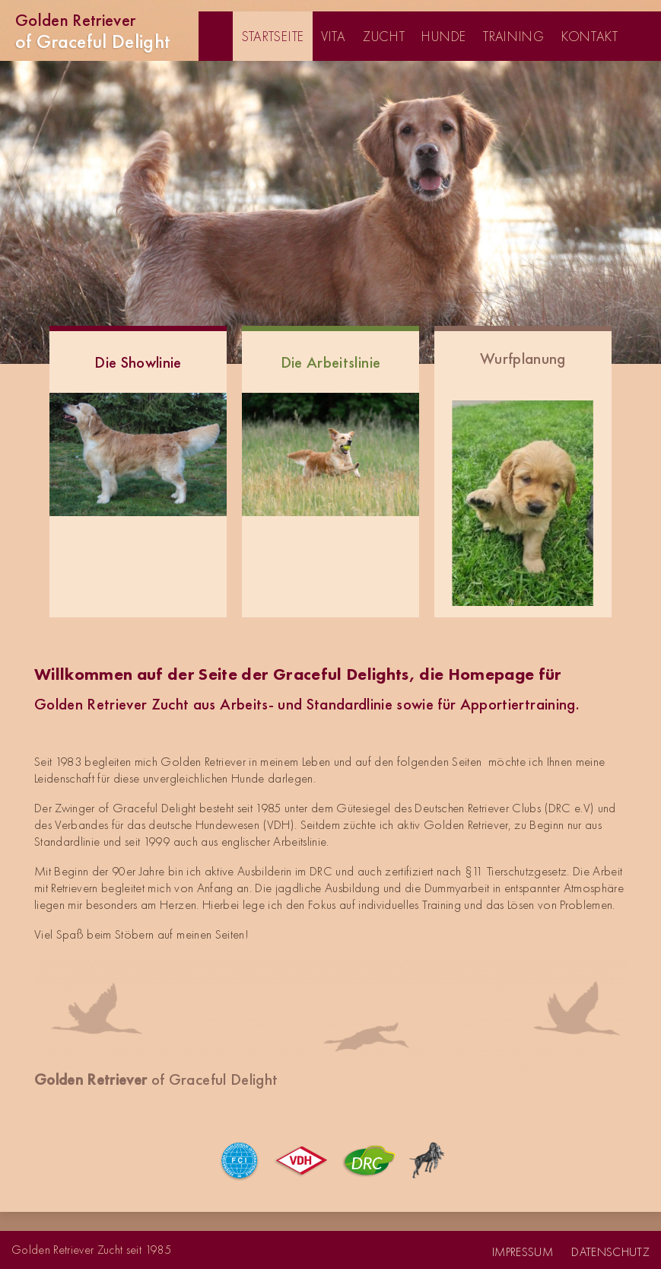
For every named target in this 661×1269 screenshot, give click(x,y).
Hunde (443, 36)
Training (514, 36)
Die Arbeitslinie (330, 362)
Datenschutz (610, 1252)
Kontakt (589, 36)
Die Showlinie (137, 362)
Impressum (522, 1252)
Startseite (272, 36)
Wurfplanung (523, 358)
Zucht (384, 36)
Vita (333, 36)
